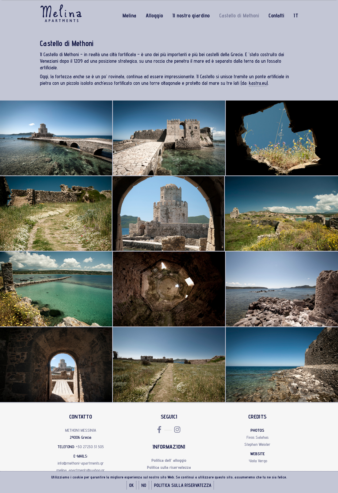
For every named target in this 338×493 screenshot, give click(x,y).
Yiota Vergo (258, 460)
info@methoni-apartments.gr (81, 463)
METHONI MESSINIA (80, 430)
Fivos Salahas (257, 437)
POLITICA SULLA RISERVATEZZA (182, 485)
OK (131, 485)
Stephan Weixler (257, 444)
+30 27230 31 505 (90, 446)
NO (143, 485)
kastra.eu (258, 83)
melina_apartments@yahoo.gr (80, 470)
